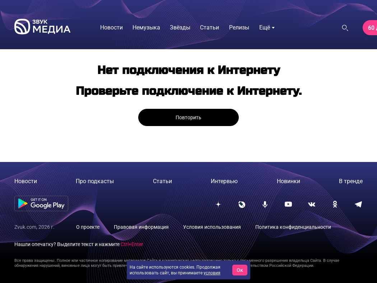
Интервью (224, 181)
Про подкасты (95, 181)
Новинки (288, 181)
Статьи (162, 181)
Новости (25, 181)
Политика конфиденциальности (293, 227)
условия (212, 272)
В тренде (351, 181)
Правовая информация (141, 227)
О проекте (87, 227)
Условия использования (212, 227)
